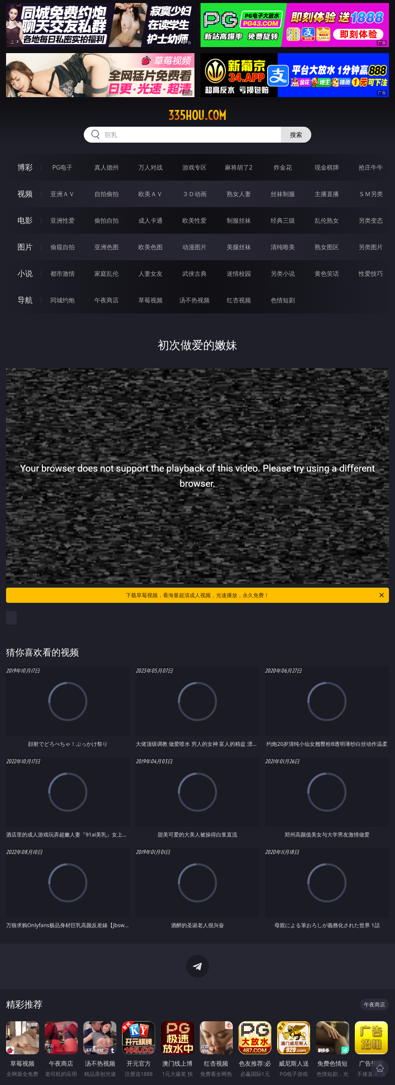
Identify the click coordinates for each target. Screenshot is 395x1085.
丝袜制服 (283, 194)
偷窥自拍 (62, 247)
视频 (25, 194)
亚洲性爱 (62, 220)
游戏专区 (194, 167)
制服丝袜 (239, 220)
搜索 (296, 135)
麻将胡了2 (238, 167)
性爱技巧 (371, 273)
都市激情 (62, 273)
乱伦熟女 (327, 220)
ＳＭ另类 (371, 194)
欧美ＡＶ (150, 194)
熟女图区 (327, 247)
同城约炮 (62, 300)
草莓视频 (150, 300)
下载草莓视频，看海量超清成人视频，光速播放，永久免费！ (255, 595)
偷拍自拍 (106, 220)
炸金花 (283, 167)
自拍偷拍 (106, 194)
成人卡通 (150, 220)
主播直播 (327, 194)
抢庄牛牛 (371, 167)
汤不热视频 (194, 300)
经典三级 (283, 220)
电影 (25, 220)
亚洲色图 (106, 247)
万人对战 (150, 167)
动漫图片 (194, 247)
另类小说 (283, 273)
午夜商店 (106, 300)
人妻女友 (150, 273)
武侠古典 (194, 273)
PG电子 (62, 167)
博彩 (25, 167)
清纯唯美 (283, 247)
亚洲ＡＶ (62, 194)
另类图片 (371, 247)
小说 (25, 273)
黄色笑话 (327, 273)
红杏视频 (239, 300)
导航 (25, 300)
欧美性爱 (194, 220)
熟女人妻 (239, 194)
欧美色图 (150, 247)
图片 (25, 247)
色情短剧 (283, 300)
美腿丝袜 (239, 247)
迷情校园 (239, 273)
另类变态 (371, 220)
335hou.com (197, 115)
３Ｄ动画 (194, 194)
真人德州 (106, 167)
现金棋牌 (327, 167)
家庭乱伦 (106, 273)
